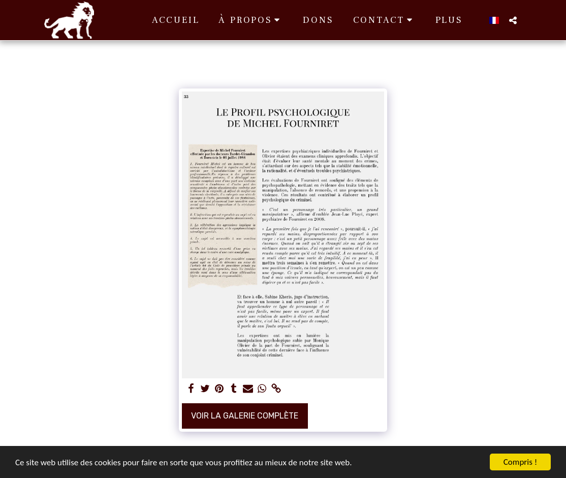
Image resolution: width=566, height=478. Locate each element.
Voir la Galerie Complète (244, 416)
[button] (251, 20)
